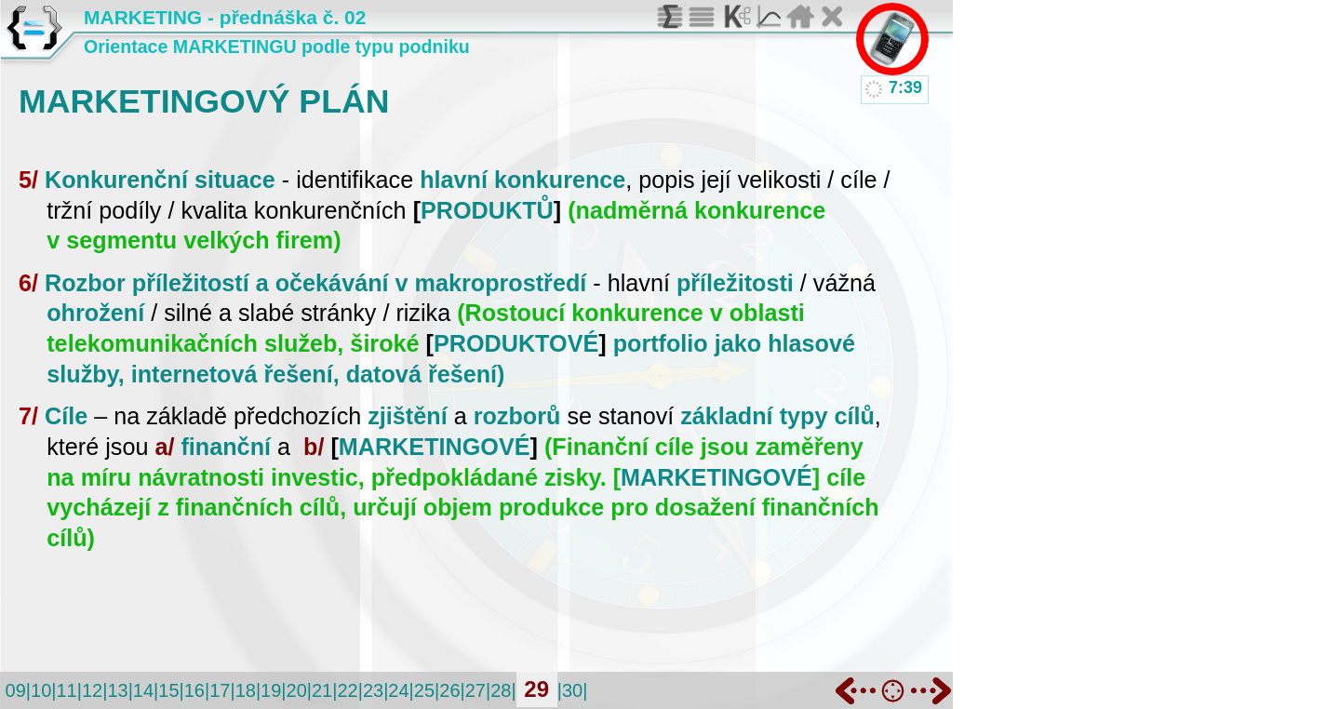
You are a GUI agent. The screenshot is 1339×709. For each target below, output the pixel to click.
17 (219, 690)
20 (297, 690)
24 (398, 690)
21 (322, 690)
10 (41, 690)
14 (143, 690)
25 (424, 690)
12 (92, 690)
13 (117, 690)
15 (168, 690)
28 (500, 690)
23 (373, 690)
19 (271, 690)
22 (347, 690)
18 (245, 690)
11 (66, 690)
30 (572, 690)
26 (449, 690)
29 (536, 689)
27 (475, 690)
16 (194, 690)
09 (16, 690)
